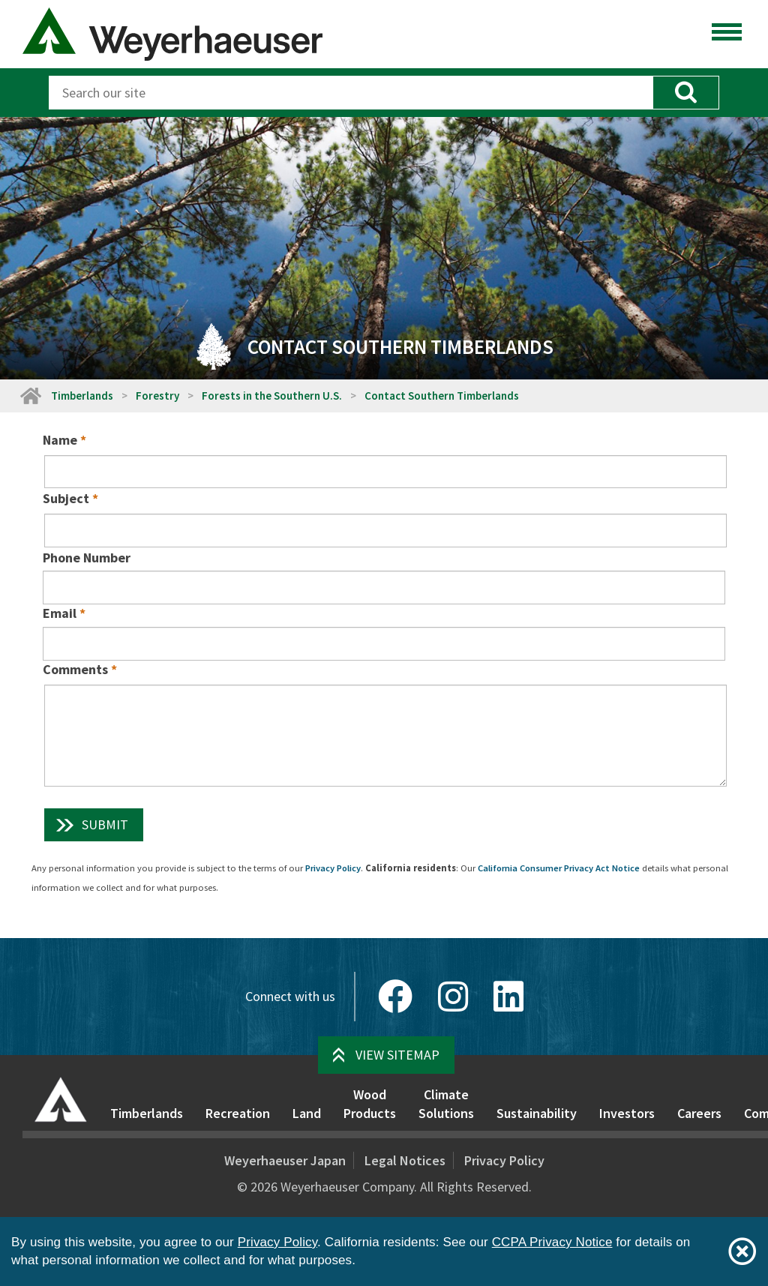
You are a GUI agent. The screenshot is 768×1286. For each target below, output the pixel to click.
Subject (66, 498)
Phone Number (86, 557)
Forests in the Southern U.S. (272, 395)
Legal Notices (405, 1160)
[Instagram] (453, 996)
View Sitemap (398, 1054)
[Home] (30, 395)
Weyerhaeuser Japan (285, 1160)
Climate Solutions (446, 1104)
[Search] (350, 92)
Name (60, 439)
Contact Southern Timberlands (441, 395)
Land (306, 1113)
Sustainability (536, 1113)
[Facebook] (395, 996)
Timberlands (82, 395)
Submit (105, 824)
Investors (627, 1113)
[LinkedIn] (508, 996)
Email (59, 613)
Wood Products (370, 1104)
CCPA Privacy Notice (552, 1242)
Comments (75, 669)
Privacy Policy (333, 868)
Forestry (157, 395)
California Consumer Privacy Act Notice (559, 868)
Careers (699, 1113)
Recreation (238, 1113)
